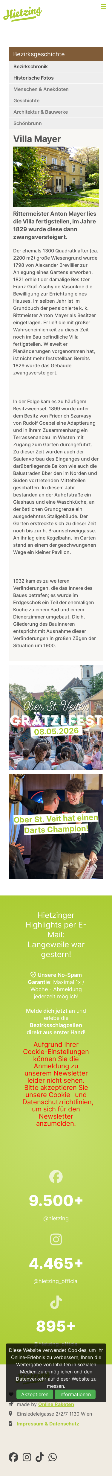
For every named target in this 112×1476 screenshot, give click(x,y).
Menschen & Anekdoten (41, 89)
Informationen (75, 1394)
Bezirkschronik (30, 66)
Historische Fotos (33, 78)
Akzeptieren (34, 1394)
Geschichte (26, 100)
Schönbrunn (27, 123)
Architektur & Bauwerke (40, 112)
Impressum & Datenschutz (48, 1424)
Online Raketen (56, 1404)
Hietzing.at (23, 14)
